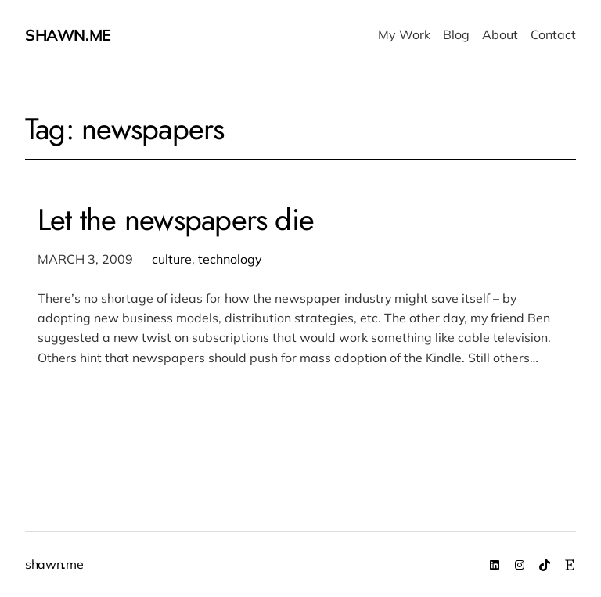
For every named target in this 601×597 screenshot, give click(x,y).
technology (230, 259)
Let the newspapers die (176, 220)
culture (172, 259)
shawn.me (68, 35)
